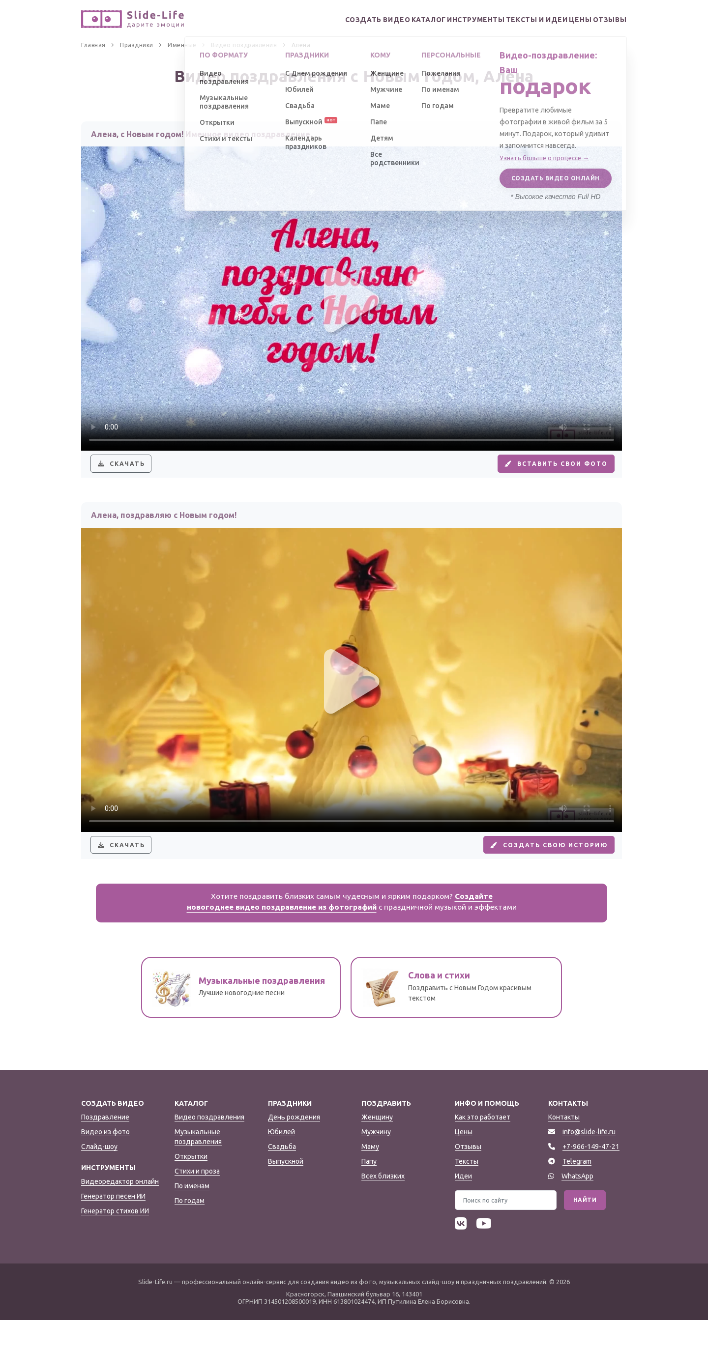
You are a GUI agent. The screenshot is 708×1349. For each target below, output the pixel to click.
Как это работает (482, 1146)
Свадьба (282, 1175)
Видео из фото (105, 1161)
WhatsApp (577, 1205)
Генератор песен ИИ (113, 1225)
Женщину (377, 1146)
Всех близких (383, 1205)
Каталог (389, 20)
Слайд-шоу (99, 1175)
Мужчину (376, 1161)
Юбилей (281, 1161)
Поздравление (105, 1146)
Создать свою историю (537, 866)
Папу (369, 1190)
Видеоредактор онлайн (120, 1210)
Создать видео (329, 20)
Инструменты (446, 20)
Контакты (564, 1146)
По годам (190, 1230)
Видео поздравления (209, 1146)
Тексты (466, 1190)
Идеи (463, 1205)
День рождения (294, 1146)
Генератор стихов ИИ (115, 1240)
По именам (192, 1215)
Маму (370, 1175)
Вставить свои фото (545, 471)
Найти (585, 1229)
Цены (566, 20)
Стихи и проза (197, 1200)
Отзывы (606, 20)
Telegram (576, 1190)
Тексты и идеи (514, 20)
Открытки (191, 1185)
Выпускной (285, 1190)
